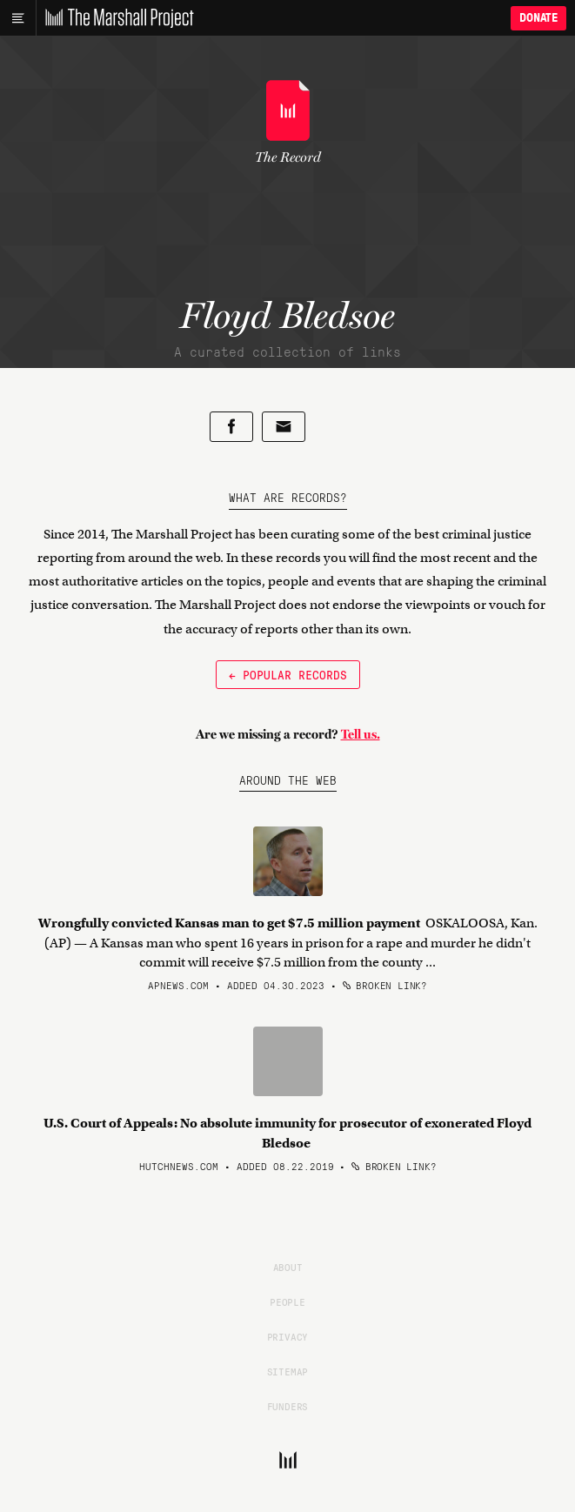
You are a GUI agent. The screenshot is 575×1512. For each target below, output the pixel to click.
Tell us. (360, 734)
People (287, 1301)
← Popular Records (288, 674)
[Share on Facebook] (231, 426)
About (288, 1267)
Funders (288, 1406)
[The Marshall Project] (115, 18)
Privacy (288, 1336)
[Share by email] (283, 426)
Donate (538, 17)
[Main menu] (18, 18)
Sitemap (288, 1371)
